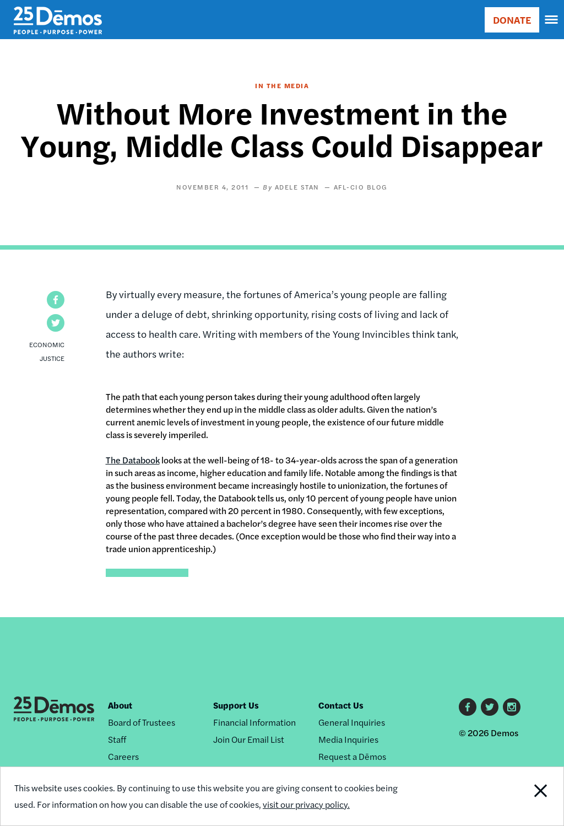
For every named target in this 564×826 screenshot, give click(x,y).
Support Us (236, 705)
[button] (55, 300)
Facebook (467, 707)
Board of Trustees (141, 722)
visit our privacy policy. (306, 804)
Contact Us (341, 705)
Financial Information (254, 722)
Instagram (511, 707)
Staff (117, 739)
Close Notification (511, 796)
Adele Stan (297, 187)
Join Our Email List (248, 739)
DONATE (512, 19)
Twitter (489, 707)
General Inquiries (351, 722)
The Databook (133, 460)
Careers (123, 756)
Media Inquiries (348, 739)
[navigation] (552, 19)
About (120, 705)
